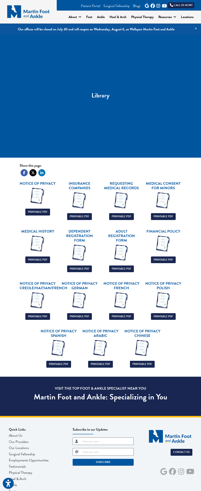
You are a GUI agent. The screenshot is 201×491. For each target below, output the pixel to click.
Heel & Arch (118, 17)
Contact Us (181, 452)
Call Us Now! (181, 5)
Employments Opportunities (28, 460)
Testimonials (17, 466)
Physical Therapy (142, 17)
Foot (89, 17)
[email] (107, 452)
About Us (15, 435)
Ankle (101, 17)
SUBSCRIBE (103, 462)
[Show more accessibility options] (8, 484)
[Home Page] (28, 11)
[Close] (196, 28)
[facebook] (152, 4)
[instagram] (157, 4)
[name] (107, 441)
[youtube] (163, 4)
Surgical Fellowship (116, 5)
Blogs (136, 5)
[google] (146, 4)
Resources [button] (167, 17)
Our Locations (19, 447)
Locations (187, 17)
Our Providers (18, 441)
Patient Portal (90, 5)
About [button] (75, 17)
